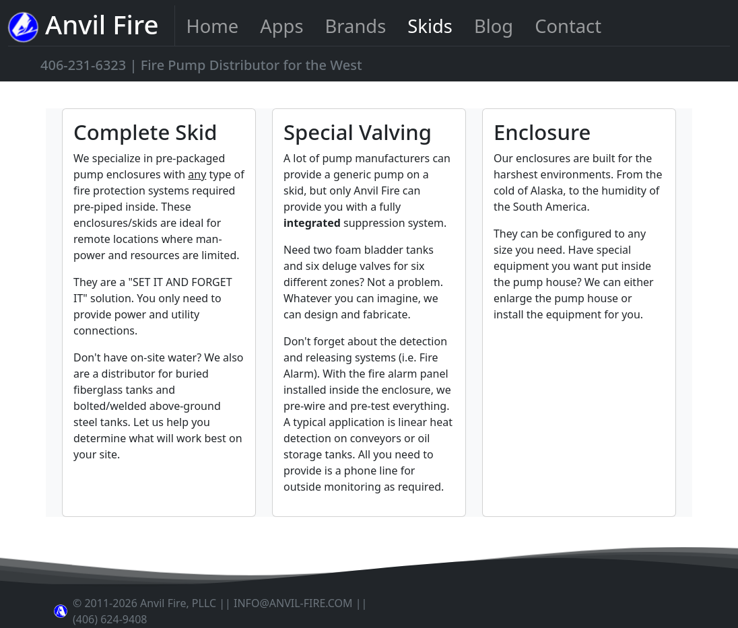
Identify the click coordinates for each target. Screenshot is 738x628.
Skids (429, 25)
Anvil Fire (83, 26)
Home (212, 25)
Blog (493, 25)
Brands (356, 25)
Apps (281, 25)
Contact (568, 25)
